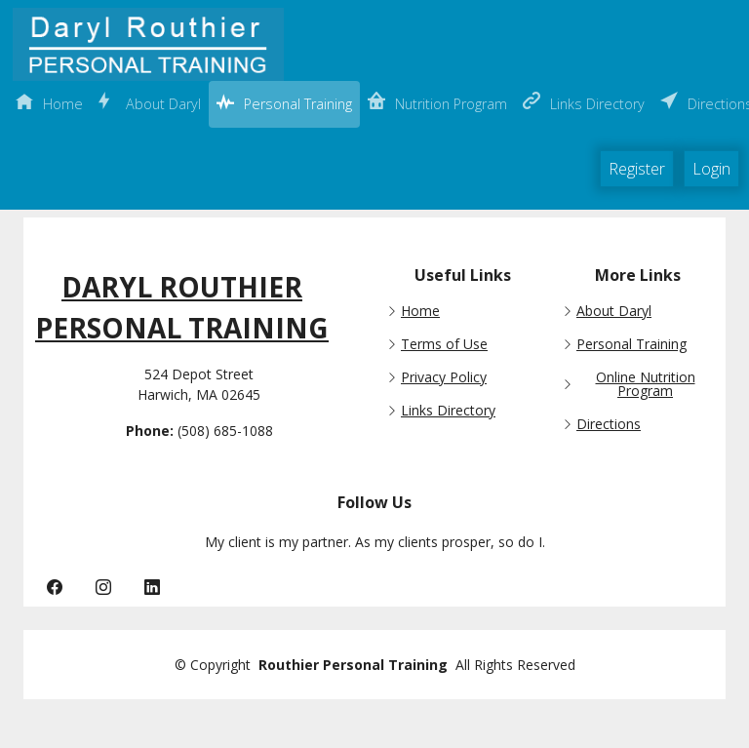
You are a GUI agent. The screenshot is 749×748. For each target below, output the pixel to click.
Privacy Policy (444, 377)
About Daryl (613, 311)
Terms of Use (444, 344)
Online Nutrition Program (645, 384)
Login (711, 168)
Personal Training (631, 344)
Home (420, 311)
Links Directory (448, 410)
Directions (608, 424)
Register (637, 168)
